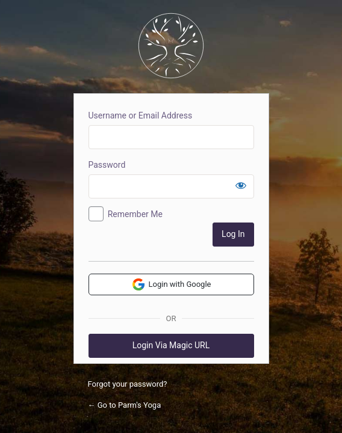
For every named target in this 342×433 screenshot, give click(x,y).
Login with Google (171, 284)
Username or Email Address (141, 115)
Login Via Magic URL (171, 345)
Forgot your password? (127, 383)
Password (107, 165)
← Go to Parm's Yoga (124, 405)
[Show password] (241, 185)
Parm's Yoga (171, 46)
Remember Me (135, 214)
